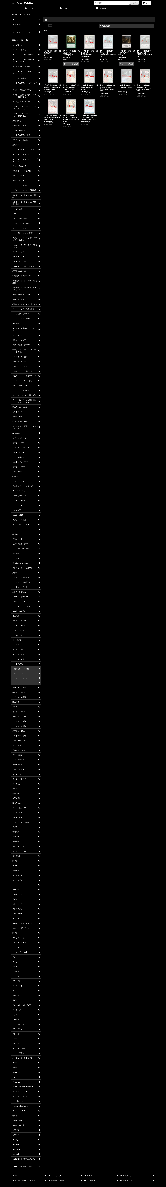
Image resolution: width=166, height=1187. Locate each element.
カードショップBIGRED (22, 3)
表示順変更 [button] (105, 26)
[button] (137, 8)
